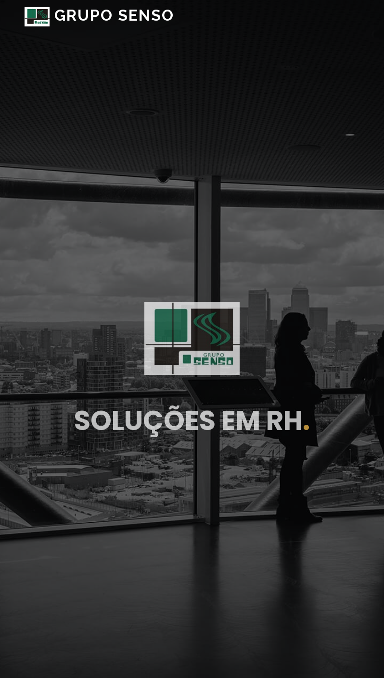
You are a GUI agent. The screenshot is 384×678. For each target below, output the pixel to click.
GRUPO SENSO (99, 15)
